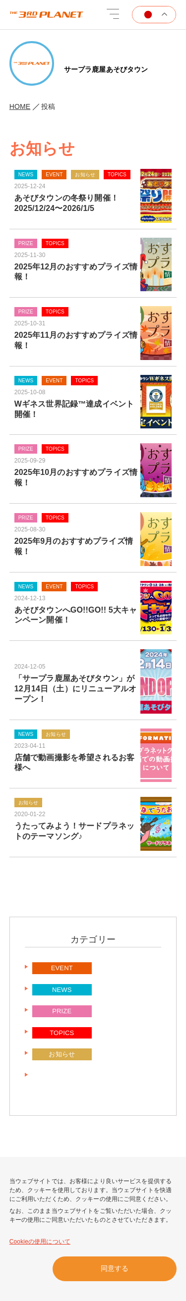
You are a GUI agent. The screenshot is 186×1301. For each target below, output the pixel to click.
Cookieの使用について (39, 1241)
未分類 (61, 1076)
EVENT (62, 968)
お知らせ (62, 1054)
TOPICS (62, 1033)
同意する (114, 1268)
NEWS (62, 989)
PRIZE (61, 1011)
